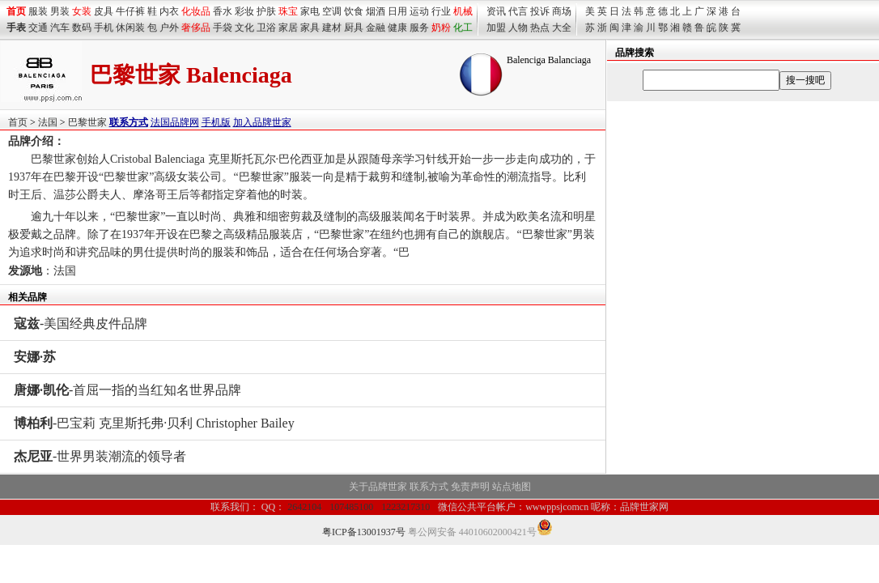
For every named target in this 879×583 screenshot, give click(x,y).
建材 (332, 27)
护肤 (266, 11)
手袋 (222, 27)
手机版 (216, 122)
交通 (38, 27)
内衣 (169, 11)
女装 (81, 11)
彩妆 (244, 11)
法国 (47, 122)
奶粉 (441, 27)
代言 (518, 11)
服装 (38, 11)
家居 (288, 27)
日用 (397, 11)
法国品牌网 (175, 122)
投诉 (540, 11)
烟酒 (375, 11)
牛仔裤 (130, 11)
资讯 (496, 11)
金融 (375, 27)
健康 (397, 27)
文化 (244, 27)
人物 (518, 27)
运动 (419, 11)
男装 (60, 11)
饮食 (353, 11)
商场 (561, 11)
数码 (81, 27)
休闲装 (130, 27)
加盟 (496, 27)
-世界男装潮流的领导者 (100, 456)
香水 (222, 11)
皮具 (103, 11)
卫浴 (266, 27)
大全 (561, 27)
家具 (310, 27)
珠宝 (288, 11)
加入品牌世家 (262, 122)
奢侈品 (195, 27)
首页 (18, 122)
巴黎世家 (87, 122)
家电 (310, 11)
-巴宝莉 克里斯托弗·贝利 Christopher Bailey (154, 423)
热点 (540, 27)
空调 (332, 11)
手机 (103, 27)
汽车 (60, 27)
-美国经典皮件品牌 (80, 323)
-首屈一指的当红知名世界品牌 (127, 390)
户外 (169, 27)
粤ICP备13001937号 (364, 532)
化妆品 (195, 11)
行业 (441, 11)
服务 (419, 27)
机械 (463, 11)
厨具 (353, 27)
